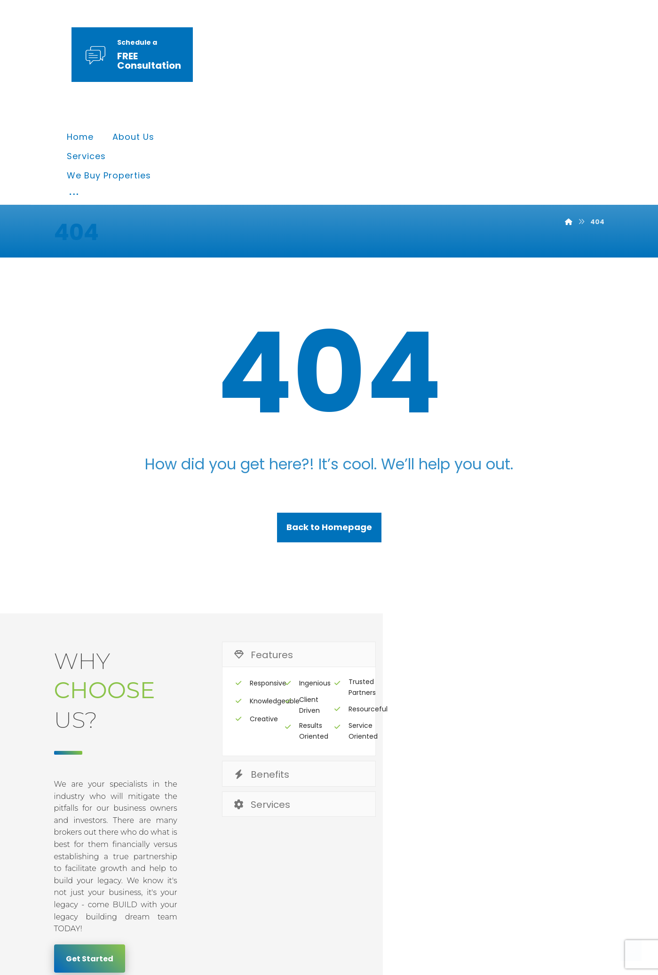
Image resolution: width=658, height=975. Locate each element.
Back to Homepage (329, 436)
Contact (576, 820)
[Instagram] (590, 896)
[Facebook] (508, 896)
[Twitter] (535, 896)
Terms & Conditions (495, 820)
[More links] (483, 55)
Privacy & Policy (397, 820)
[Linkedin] (563, 896)
